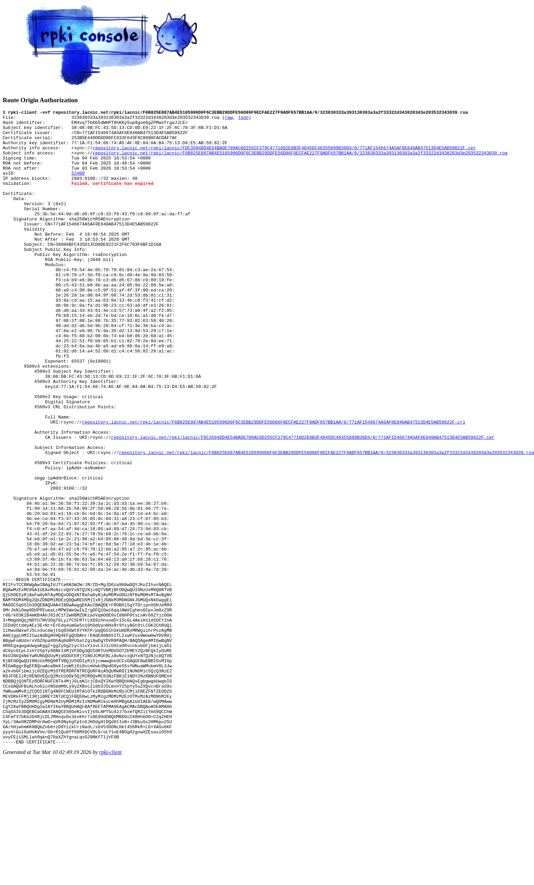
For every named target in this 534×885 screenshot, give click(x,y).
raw (228, 119)
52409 (78, 186)
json (243, 119)
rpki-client (110, 879)
